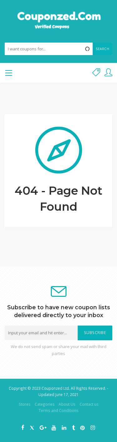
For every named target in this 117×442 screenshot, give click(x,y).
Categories (45, 404)
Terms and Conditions (59, 410)
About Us (67, 404)
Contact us (89, 404)
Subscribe (95, 332)
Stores (25, 404)
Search (102, 49)
